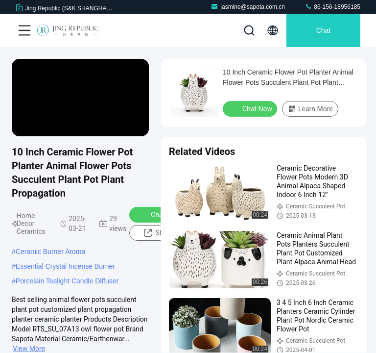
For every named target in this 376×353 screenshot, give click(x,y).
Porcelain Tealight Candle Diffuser (67, 281)
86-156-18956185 (332, 6)
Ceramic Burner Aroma (50, 251)
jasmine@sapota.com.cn (248, 6)
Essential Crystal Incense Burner (65, 266)
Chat (323, 30)
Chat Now (159, 214)
